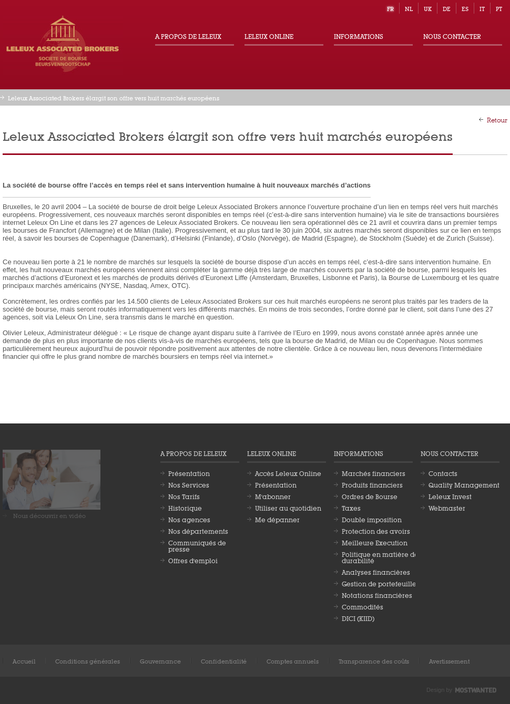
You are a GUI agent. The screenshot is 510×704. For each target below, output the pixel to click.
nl (409, 8)
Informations (358, 35)
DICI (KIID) (358, 617)
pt (499, 8)
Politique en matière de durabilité (380, 557)
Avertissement (449, 660)
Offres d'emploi (193, 560)
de (447, 8)
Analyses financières (376, 571)
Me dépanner (277, 519)
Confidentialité (224, 660)
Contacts (443, 472)
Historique (185, 507)
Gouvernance (160, 660)
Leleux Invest (450, 496)
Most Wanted (476, 690)
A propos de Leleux (188, 35)
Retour (497, 119)
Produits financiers (372, 484)
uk (428, 8)
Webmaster (447, 507)
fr (390, 8)
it (482, 8)
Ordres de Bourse (369, 496)
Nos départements (198, 530)
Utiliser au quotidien (288, 507)
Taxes (351, 507)
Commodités (362, 606)
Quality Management (464, 484)
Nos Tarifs (184, 496)
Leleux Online (268, 35)
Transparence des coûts (374, 660)
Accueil (24, 660)
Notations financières (377, 594)
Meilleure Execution (374, 542)
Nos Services (188, 484)
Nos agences (189, 519)
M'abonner (273, 496)
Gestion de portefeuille (379, 583)
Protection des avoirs (376, 530)
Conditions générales (87, 660)
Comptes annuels (293, 660)
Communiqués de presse (197, 545)
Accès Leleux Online (288, 472)
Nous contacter (452, 35)
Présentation (189, 472)
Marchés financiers (373, 472)
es (465, 8)
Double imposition (372, 519)
